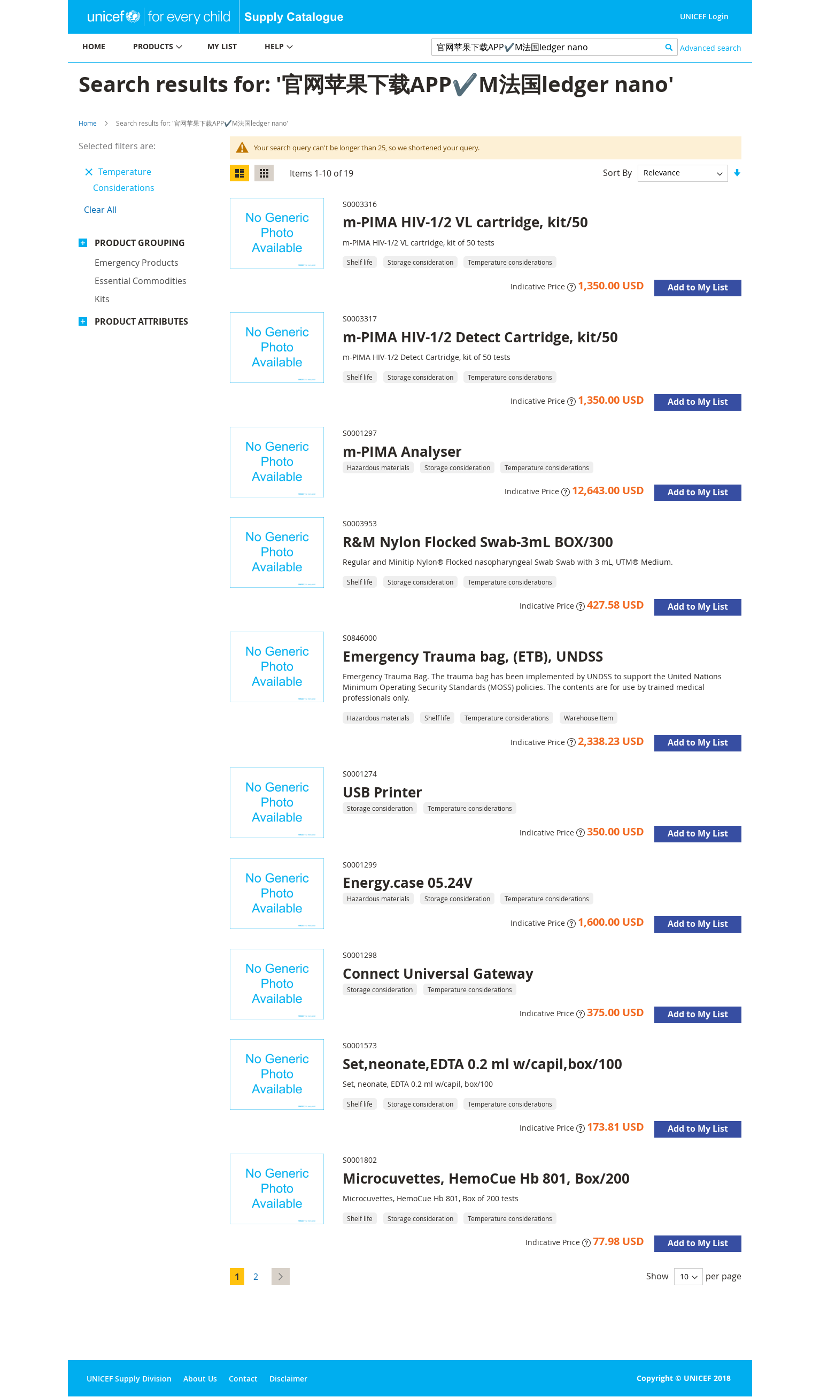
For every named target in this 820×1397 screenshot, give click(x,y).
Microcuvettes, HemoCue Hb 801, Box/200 (486, 1178)
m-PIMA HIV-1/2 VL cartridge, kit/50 (465, 222)
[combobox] (554, 47)
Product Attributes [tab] (141, 321)
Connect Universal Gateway (438, 973)
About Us (200, 1378)
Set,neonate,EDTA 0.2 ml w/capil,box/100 (482, 1063)
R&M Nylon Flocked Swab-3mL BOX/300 (478, 541)
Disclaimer (288, 1378)
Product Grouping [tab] (140, 243)
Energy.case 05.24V (408, 882)
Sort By (617, 172)
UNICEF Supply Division (129, 1378)
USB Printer (382, 792)
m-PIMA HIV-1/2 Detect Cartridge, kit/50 (480, 337)
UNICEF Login (704, 16)
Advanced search (710, 48)
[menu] (239, 48)
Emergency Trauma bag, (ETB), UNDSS (473, 656)
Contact (243, 1378)
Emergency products (137, 262)
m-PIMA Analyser (402, 451)
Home (88, 123)
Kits (102, 299)
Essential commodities (141, 281)
